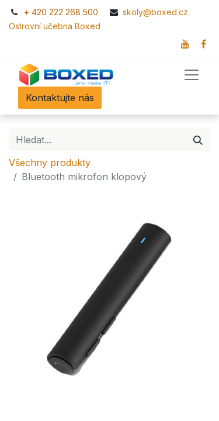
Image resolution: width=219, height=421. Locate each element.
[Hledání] (198, 140)
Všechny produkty (50, 162)
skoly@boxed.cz (156, 12)
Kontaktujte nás (60, 97)
